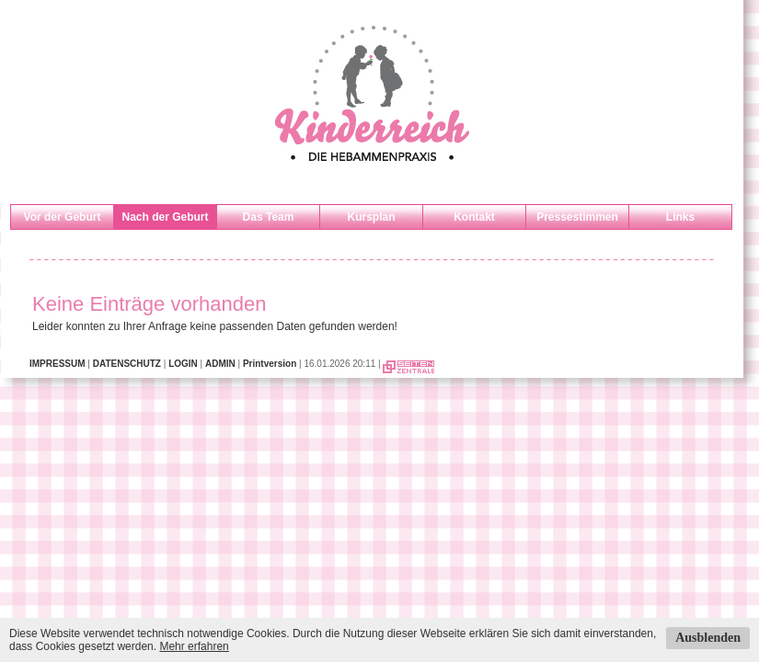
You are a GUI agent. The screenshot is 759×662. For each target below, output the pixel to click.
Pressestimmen (577, 217)
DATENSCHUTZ (127, 364)
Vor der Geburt (62, 217)
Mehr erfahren (193, 646)
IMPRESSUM (57, 364)
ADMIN (220, 364)
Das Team (268, 217)
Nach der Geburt (164, 217)
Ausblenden (708, 638)
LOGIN (183, 364)
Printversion (269, 364)
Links (680, 217)
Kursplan (371, 217)
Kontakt (474, 217)
